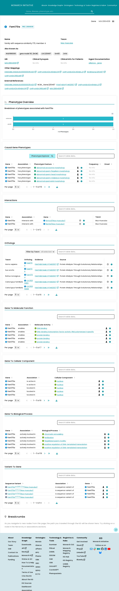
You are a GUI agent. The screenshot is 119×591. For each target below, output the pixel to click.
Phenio (38, 556)
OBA (37, 559)
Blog (79, 549)
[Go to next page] (44, 187)
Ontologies (68, 5)
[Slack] (94, 549)
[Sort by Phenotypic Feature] (53, 164)
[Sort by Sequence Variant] (22, 483)
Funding (11, 559)
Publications (13, 556)
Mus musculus (67, 43)
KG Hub (66, 557)
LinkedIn (81, 552)
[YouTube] (109, 549)
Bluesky (81, 559)
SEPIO (37, 570)
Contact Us (13, 552)
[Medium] (98, 549)
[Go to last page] (48, 187)
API (24, 548)
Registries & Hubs (99, 5)
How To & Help (28, 562)
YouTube (81, 556)
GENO (37, 567)
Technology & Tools (82, 5)
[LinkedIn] (105, 549)
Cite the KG (27, 576)
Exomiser (53, 544)
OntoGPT (53, 566)
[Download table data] (56, 187)
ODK (51, 562)
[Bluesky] (100, 552)
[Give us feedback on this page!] (116, 530)
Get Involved (82, 541)
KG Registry (68, 560)
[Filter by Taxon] (40, 251)
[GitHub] (102, 549)
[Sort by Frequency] (99, 164)
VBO (37, 563)
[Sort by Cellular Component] (74, 377)
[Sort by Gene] (11, 164)
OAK (51, 559)
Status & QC (27, 559)
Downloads (26, 544)
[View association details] (81, 168)
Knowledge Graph (55, 5)
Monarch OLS (68, 544)
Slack (80, 545)
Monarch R (27, 555)
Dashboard (26, 587)
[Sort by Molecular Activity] (51, 324)
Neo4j (25, 552)
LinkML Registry (66, 565)
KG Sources (26, 583)
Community (112, 5)
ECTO (37, 574)
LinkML (51, 552)
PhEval (52, 548)
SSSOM (52, 555)
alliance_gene (95, 63)
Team (10, 545)
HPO (37, 552)
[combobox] (59, 11)
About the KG (27, 579)
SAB (9, 549)
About (44, 5)
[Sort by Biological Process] (59, 430)
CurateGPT (54, 570)
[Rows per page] (17, 187)
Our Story (12, 541)
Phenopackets (55, 573)
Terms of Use (27, 572)
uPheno (38, 549)
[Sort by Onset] (111, 164)
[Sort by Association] (29, 164)
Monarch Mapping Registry (66, 550)
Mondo (38, 541)
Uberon (38, 545)
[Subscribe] (91, 549)
